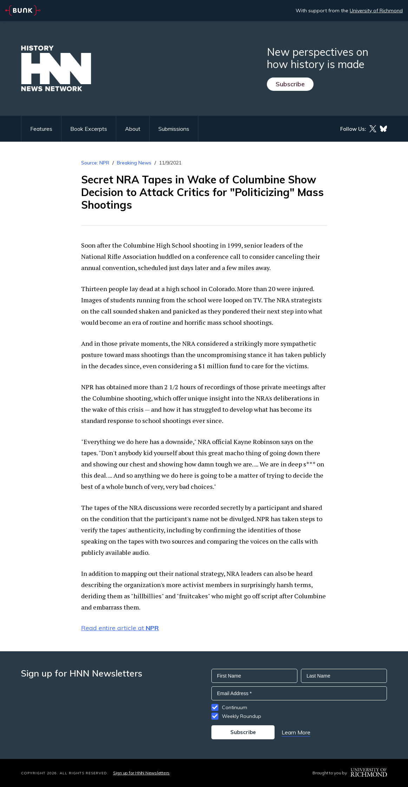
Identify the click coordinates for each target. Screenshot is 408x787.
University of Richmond (376, 10)
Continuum (234, 707)
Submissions (173, 128)
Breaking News (134, 163)
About (132, 128)
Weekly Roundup (241, 716)
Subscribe (290, 84)
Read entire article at (120, 628)
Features (41, 128)
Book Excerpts (88, 128)
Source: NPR (95, 163)
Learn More (296, 732)
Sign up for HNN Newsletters (141, 772)
